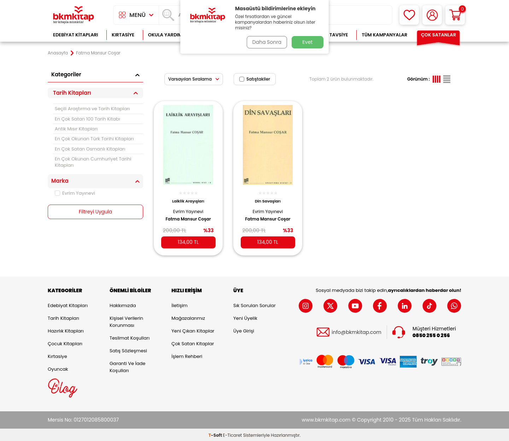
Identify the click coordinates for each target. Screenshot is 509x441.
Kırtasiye (123, 35)
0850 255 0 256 (431, 334)
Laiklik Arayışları (188, 198)
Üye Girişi (243, 330)
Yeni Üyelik (245, 317)
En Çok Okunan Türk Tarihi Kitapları (94, 138)
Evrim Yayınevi (75, 193)
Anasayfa (58, 53)
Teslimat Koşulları (130, 337)
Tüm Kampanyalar (384, 35)
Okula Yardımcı (167, 35)
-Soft (216, 434)
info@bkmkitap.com (356, 331)
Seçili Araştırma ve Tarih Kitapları (92, 108)
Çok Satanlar (438, 35)
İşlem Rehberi (186, 355)
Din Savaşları (268, 198)
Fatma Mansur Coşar (188, 216)
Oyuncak (58, 368)
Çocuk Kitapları (65, 342)
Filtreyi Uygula (95, 212)
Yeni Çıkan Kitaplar (192, 330)
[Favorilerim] (409, 15)
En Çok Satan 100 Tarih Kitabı (87, 119)
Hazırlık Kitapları (66, 330)
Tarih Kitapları (63, 317)
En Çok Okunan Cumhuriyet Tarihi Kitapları (93, 161)
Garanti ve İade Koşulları (127, 366)
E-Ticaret (232, 434)
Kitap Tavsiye (331, 35)
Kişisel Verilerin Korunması (126, 321)
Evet (308, 42)
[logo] (73, 15)
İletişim (179, 304)
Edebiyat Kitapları (75, 35)
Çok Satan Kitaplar (192, 342)
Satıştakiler (254, 79)
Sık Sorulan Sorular (254, 304)
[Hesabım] (432, 15)
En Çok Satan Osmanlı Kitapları (90, 149)
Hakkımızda (123, 304)
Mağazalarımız (188, 317)
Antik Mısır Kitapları (76, 128)
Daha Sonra (266, 42)
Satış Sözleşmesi (128, 349)
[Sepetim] (455, 15)
